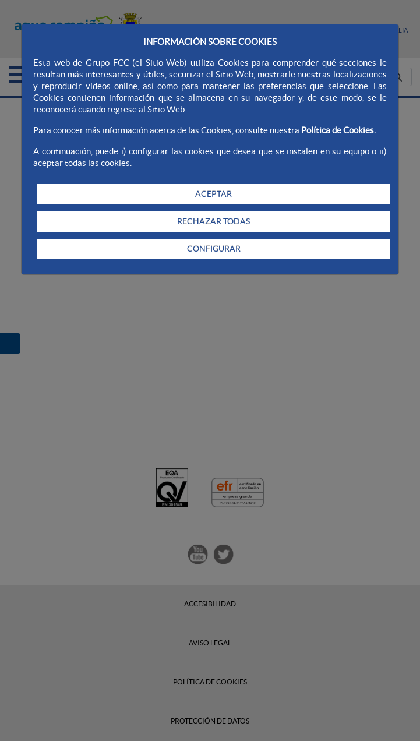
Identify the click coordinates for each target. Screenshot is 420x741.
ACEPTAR (213, 194)
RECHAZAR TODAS (213, 221)
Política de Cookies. (338, 130)
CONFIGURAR (214, 248)
